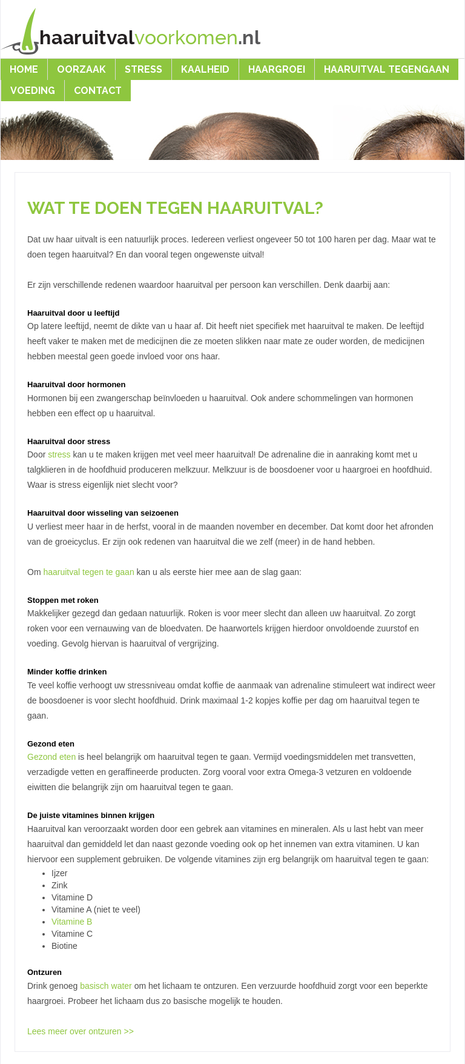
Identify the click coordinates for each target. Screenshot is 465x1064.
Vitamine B (71, 921)
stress (59, 454)
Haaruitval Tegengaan (386, 69)
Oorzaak (81, 69)
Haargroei (276, 69)
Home (24, 69)
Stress (143, 69)
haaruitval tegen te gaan (88, 572)
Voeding (32, 90)
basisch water (106, 986)
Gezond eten (51, 757)
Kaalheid (205, 69)
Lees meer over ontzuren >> (80, 1031)
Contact (98, 90)
